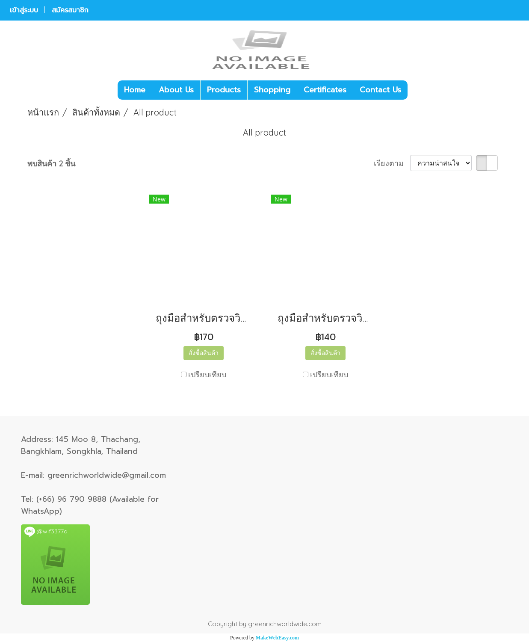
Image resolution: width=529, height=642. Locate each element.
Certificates (325, 90)
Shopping (272, 90)
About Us (176, 90)
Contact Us (380, 90)
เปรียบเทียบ (207, 374)
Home (134, 90)
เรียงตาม (392, 163)
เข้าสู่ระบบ (24, 10)
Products (224, 90)
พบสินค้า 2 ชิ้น (51, 164)
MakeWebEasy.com (277, 638)
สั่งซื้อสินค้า (204, 353)
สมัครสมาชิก (70, 10)
